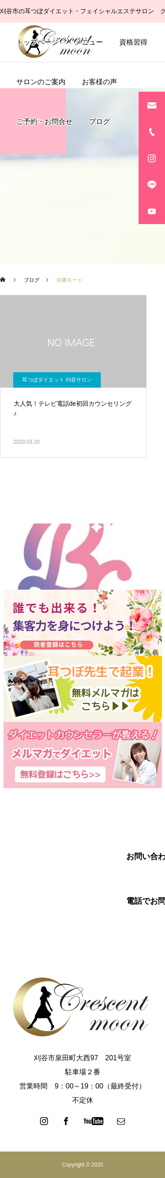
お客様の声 (99, 82)
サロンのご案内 (41, 82)
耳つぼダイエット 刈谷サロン (57, 380)
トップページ (37, 42)
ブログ (99, 121)
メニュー (89, 42)
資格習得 (133, 42)
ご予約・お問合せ (44, 121)
